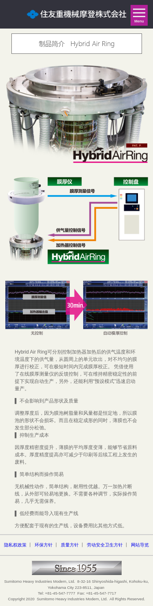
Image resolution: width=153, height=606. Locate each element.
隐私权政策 (15, 544)
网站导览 (140, 544)
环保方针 (44, 544)
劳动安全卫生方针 (105, 544)
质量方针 (70, 544)
